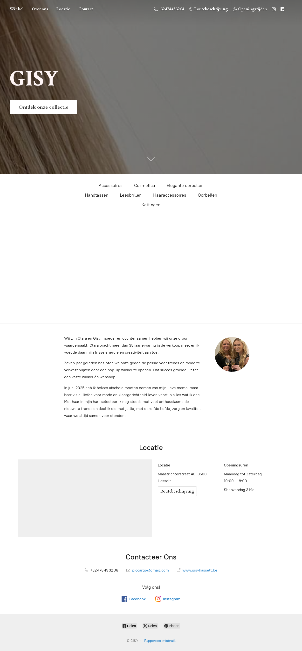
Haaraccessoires (169, 195)
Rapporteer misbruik (160, 641)
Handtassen (96, 195)
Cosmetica (144, 185)
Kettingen (151, 204)
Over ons (40, 9)
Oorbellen (207, 195)
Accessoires (111, 185)
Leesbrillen (131, 195)
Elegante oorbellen (185, 185)
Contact (85, 9)
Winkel (17, 9)
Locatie (63, 9)
